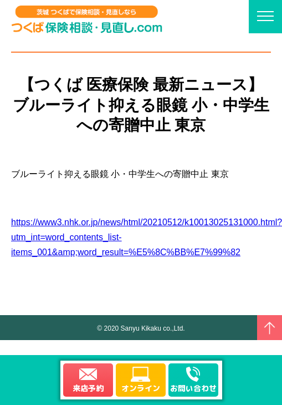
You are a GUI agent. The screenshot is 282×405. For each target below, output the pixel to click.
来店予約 (88, 388)
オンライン (140, 388)
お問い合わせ (193, 388)
